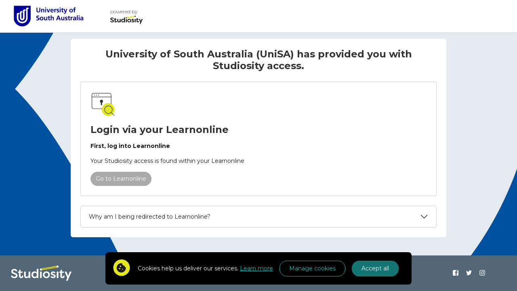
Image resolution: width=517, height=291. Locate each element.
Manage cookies (312, 268)
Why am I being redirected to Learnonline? (149, 216)
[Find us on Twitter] (468, 273)
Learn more (256, 268)
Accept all (375, 268)
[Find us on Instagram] (482, 273)
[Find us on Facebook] (455, 273)
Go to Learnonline (121, 178)
